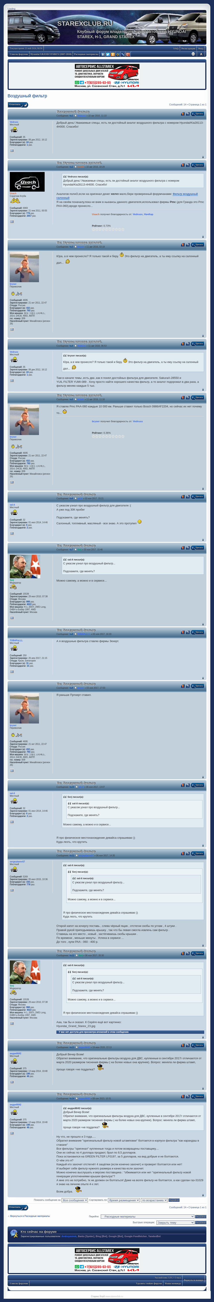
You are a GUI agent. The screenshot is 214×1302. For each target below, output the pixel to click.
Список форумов (19, 54)
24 (27, 142)
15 (28, 666)
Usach (80, 167)
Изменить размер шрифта (201, 53)
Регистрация (188, 48)
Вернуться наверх (203, 157)
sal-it (79, 498)
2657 (29, 216)
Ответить (15, 104)
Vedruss (81, 116)
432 (28, 308)
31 (27, 663)
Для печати (193, 53)
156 (28, 882)
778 (28, 884)
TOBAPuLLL (83, 634)
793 (28, 310)
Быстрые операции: (144, 1222)
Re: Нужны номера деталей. (79, 163)
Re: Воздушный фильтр (75, 494)
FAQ (176, 48)
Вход (200, 48)
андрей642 (84, 1047)
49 (28, 1076)
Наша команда (173, 1283)
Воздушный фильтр (27, 95)
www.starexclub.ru (114, 1296)
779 (28, 213)
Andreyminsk (69, 1236)
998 (28, 601)
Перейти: (94, 1216)
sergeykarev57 (86, 855)
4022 (29, 604)
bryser (80, 247)
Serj (79, 549)
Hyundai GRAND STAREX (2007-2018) (51, 54)
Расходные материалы (86, 54)
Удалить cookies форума (149, 1283)
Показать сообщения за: (61, 1200)
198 (28, 1074)
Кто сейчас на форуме (39, 1231)
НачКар (148, 214)
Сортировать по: (114, 1200)
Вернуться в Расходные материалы (30, 1216)
